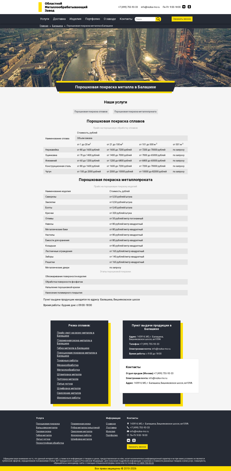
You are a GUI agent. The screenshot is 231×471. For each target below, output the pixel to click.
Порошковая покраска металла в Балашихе (77, 354)
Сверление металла (69, 393)
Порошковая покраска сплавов (91, 111)
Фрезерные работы (69, 397)
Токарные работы (67, 360)
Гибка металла (44, 435)
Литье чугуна (65, 383)
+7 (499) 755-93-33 (140, 427)
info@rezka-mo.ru (139, 431)
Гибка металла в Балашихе (73, 348)
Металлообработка (68, 369)
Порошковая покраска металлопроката (135, 111)
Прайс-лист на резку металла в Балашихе (75, 334)
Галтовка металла (67, 379)
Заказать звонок (182, 19)
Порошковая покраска (48, 423)
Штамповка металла (69, 374)
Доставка (59, 19)
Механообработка (67, 365)
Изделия (75, 19)
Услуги (44, 19)
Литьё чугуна (43, 439)
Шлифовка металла (69, 388)
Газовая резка (43, 431)
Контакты (126, 19)
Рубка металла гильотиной (85, 427)
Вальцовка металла (46, 427)
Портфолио (92, 19)
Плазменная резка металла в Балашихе (74, 342)
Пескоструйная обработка (50, 443)
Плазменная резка (81, 423)
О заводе (110, 19)
